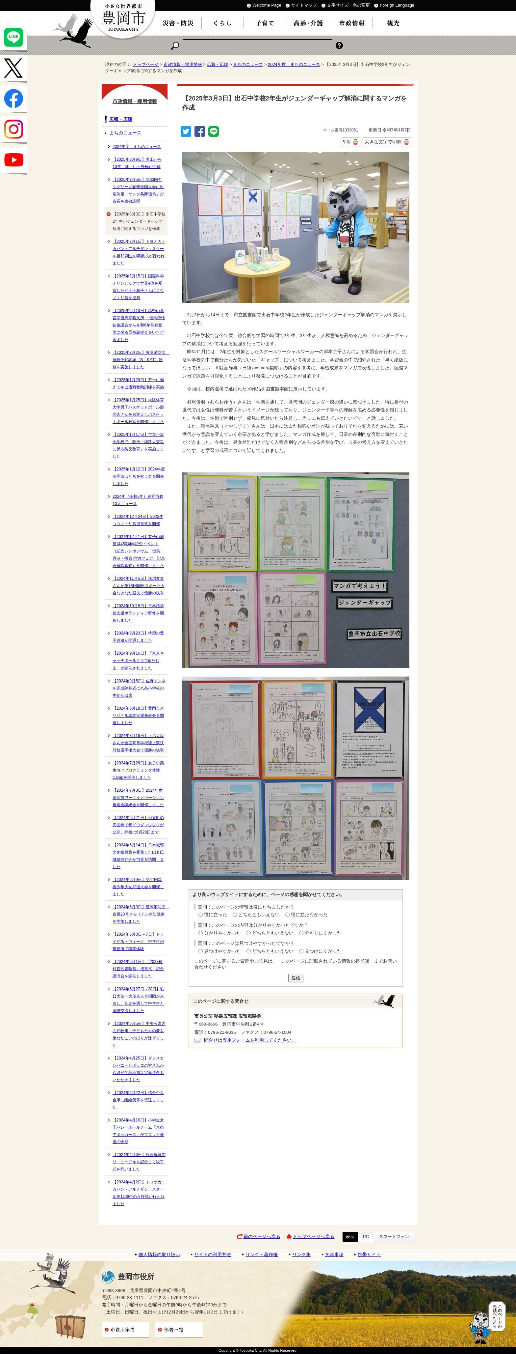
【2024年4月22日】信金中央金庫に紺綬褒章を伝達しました (138, 1100)
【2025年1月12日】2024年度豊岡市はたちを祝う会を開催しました (139, 476)
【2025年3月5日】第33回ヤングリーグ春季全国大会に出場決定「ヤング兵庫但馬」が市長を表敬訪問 (138, 190)
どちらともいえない (259, 914)
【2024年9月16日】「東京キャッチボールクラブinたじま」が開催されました (138, 660)
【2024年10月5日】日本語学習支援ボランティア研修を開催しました (138, 613)
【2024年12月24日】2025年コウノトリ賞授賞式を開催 (138, 520)
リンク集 (301, 1254)
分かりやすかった (222, 933)
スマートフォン (394, 1236)
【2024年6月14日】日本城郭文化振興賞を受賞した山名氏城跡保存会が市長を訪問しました (138, 856)
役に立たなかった (309, 914)
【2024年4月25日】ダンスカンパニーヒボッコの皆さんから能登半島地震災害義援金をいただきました (138, 1069)
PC (366, 1236)
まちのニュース (248, 64)
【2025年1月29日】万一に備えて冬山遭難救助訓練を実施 (138, 383)
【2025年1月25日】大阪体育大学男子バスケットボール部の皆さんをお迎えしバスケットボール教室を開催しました (138, 411)
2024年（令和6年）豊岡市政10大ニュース (138, 500)
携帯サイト (369, 1254)
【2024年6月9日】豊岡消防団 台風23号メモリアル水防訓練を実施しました (140, 914)
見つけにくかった (323, 951)
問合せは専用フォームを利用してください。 (250, 1040)
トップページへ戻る (313, 1236)
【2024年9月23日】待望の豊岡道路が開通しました (138, 637)
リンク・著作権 (261, 1254)
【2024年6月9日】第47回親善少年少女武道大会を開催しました (138, 886)
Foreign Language (397, 5)
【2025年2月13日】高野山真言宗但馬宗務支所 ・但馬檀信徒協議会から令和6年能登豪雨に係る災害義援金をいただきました (139, 325)
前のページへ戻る (262, 1236)
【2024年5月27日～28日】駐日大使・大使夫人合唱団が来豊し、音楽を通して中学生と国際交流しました (138, 1000)
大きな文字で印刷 (383, 141)
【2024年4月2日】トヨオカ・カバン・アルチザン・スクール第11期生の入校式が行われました (139, 1193)
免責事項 (334, 1254)
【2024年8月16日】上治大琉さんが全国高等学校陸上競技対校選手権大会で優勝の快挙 (138, 742)
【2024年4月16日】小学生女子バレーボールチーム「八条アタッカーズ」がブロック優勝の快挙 (138, 1131)
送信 (296, 977)
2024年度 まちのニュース (294, 64)
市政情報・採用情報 (183, 64)
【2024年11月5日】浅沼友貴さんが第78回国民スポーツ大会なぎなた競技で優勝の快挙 (139, 585)
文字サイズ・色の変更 (348, 5)
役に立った (215, 914)
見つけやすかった (222, 951)
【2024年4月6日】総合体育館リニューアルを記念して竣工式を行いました (139, 1161)
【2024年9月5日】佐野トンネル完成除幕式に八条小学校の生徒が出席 (139, 688)
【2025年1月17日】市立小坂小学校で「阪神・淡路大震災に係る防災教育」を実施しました (138, 445)
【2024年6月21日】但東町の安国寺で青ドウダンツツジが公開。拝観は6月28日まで (138, 824)
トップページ (146, 64)
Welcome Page (266, 5)
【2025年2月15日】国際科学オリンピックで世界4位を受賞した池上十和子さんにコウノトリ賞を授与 (138, 287)
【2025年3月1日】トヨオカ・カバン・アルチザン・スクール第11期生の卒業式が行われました (139, 252)
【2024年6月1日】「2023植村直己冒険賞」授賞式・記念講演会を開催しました (138, 968)
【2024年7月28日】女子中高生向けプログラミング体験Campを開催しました (138, 770)
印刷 (346, 142)
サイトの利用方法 (212, 1254)
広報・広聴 (217, 64)
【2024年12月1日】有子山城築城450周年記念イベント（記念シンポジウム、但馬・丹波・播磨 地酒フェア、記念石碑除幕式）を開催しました (139, 551)
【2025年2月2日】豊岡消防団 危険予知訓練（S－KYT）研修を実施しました (140, 359)
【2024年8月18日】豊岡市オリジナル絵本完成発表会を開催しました (138, 715)
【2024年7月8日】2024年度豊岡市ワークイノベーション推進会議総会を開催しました (138, 797)
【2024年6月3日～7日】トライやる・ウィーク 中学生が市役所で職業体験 (138, 941)
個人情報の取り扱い (159, 1254)
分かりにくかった (323, 933)
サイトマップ (304, 5)
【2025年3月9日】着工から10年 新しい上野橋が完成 (137, 163)
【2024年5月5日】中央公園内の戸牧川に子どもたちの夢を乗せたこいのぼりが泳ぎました (139, 1034)
